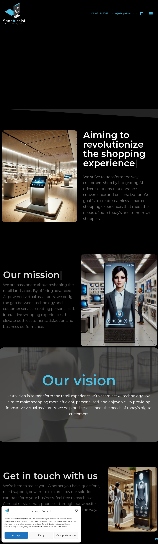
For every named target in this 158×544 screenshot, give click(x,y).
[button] (76, 511)
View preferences (66, 535)
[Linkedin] (141, 13)
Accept (16, 535)
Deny (41, 535)
